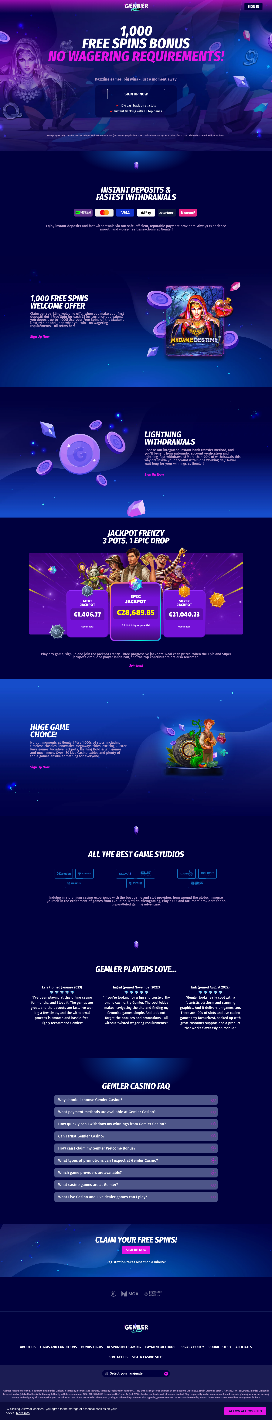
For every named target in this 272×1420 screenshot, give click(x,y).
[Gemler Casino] (136, 6)
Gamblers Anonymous (239, 1397)
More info (23, 1413)
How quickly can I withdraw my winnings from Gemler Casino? (112, 1124)
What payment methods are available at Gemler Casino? (107, 1112)
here (221, 135)
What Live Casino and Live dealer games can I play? (102, 1197)
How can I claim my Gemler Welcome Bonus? (96, 1148)
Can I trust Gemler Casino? (81, 1136)
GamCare (220, 1397)
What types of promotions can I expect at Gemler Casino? (108, 1160)
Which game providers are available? (90, 1172)
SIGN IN (253, 7)
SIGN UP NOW (136, 94)
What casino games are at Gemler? (88, 1184)
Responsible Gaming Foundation (195, 1397)
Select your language (124, 1373)
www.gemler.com (21, 1390)
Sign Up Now (39, 337)
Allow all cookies (245, 1411)
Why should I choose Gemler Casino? (90, 1099)
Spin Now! (136, 665)
